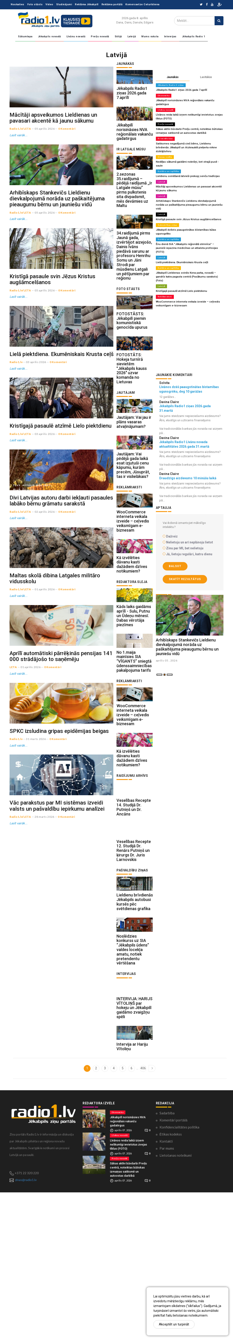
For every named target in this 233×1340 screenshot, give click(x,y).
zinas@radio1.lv (26, 1327)
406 (143, 1215)
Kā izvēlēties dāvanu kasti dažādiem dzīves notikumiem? (131, 638)
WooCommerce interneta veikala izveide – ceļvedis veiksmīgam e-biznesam (132, 587)
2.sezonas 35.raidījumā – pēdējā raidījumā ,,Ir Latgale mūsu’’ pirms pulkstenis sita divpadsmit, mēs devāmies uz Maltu (134, 212)
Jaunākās (173, 77)
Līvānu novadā (76, 36)
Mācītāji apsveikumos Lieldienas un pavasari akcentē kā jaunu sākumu (53, 139)
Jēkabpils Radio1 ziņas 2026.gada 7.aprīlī (131, 100)
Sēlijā (118, 36)
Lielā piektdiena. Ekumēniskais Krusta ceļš (62, 439)
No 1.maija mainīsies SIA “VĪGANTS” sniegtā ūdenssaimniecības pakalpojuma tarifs (134, 749)
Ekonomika (164, 95)
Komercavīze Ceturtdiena (142, 4)
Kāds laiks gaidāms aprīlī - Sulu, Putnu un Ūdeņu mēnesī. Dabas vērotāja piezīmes (133, 696)
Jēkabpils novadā (49, 36)
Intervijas (170, 36)
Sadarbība (167, 1261)
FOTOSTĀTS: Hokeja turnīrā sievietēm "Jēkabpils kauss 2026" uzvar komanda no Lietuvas (131, 413)
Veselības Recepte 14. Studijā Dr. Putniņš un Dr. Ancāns (133, 918)
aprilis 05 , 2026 (166, 656)
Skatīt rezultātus (185, 553)
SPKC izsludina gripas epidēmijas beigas (59, 922)
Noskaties (17, 4)
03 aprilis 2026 (36, 447)
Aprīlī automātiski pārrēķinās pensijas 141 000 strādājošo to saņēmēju (61, 826)
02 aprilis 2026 (45, 639)
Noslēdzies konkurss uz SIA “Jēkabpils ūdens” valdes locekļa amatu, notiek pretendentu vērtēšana (132, 1082)
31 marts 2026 (36, 930)
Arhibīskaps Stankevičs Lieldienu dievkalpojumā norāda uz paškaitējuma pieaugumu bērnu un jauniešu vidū (57, 241)
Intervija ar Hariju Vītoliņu (132, 1194)
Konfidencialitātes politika (179, 1275)
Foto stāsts (35, 4)
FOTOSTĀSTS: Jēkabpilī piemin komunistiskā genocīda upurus (131, 357)
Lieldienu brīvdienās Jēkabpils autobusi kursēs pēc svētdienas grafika (134, 1027)
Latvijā (131, 36)
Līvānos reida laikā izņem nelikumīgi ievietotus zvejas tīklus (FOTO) (128, 1292)
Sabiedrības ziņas (167, 209)
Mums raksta (150, 36)
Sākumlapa (25, 36)
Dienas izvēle (165, 151)
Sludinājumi (64, 4)
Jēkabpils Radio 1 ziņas (171, 85)
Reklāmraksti (165, 271)
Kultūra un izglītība (168, 161)
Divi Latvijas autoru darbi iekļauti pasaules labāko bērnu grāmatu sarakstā (61, 628)
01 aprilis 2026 (45, 738)
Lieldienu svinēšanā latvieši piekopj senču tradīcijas (186, 165)
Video (49, 4)
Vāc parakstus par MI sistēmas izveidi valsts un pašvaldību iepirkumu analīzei (57, 1018)
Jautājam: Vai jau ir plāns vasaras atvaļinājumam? (133, 473)
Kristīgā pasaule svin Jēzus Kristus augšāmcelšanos (52, 343)
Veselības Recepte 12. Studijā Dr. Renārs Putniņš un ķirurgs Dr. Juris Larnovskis (133, 968)
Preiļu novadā (100, 36)
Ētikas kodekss (171, 1282)
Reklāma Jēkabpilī (87, 4)
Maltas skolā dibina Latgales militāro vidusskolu (55, 727)
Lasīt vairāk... (18, 156)
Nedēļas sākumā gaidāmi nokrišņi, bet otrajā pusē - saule (189, 155)
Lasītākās (206, 77)
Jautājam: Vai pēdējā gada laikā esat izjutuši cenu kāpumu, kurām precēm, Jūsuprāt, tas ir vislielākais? (133, 524)
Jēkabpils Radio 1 (193, 36)
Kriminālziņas (165, 137)
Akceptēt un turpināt (174, 1324)
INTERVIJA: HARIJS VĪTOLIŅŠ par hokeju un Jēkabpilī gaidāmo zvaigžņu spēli (134, 1147)
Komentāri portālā (173, 1268)
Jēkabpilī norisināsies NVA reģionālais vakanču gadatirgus (134, 146)
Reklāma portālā (112, 4)
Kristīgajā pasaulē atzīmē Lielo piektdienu (60, 532)
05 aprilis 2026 (45, 150)
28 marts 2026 (44, 1029)
